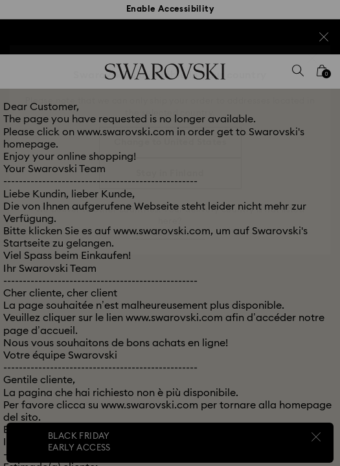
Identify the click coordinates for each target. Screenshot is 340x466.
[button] (312, 58)
